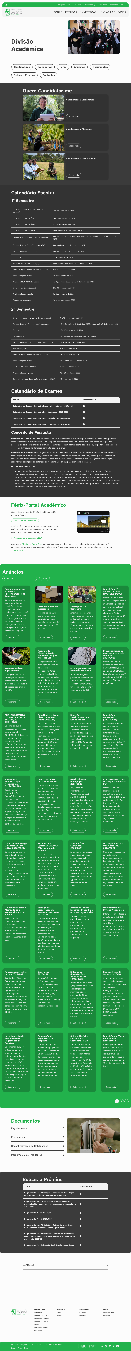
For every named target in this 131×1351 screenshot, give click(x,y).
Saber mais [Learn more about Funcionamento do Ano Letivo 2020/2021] (12, 1023)
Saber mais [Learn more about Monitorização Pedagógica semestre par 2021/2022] (78, 831)
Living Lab (107, 12)
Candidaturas (22, 67)
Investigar (88, 12)
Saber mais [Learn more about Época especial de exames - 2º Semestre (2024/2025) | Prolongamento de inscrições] (12, 638)
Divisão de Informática (32, 544)
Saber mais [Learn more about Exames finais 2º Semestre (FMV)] (111, 1023)
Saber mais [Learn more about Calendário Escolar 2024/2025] (111, 766)
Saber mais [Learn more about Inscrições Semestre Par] (111, 831)
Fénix (64, 67)
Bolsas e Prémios (25, 75)
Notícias (82, 1313)
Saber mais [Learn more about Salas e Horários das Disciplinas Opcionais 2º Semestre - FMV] (78, 1088)
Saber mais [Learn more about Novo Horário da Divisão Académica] (111, 959)
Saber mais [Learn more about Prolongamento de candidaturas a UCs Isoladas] (78, 702)
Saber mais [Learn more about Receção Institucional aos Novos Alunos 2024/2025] (78, 766)
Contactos (113, 4)
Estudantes (78, 4)
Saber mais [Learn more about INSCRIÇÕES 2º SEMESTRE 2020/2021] (78, 895)
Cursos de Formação (42, 1319)
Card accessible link (16, 614)
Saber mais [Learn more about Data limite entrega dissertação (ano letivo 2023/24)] (45, 766)
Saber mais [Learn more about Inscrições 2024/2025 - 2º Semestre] (78, 638)
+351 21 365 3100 (55, 1345)
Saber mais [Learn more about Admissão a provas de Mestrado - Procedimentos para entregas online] (78, 959)
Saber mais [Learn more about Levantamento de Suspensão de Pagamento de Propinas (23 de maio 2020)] (12, 1088)
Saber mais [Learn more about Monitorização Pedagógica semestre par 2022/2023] (12, 831)
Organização (64, 5)
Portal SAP (106, 1316)
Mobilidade (102, 4)
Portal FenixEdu (108, 1313)
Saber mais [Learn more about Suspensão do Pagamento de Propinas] (45, 1088)
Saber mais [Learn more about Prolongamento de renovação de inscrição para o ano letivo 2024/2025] (12, 766)
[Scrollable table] (65, 255)
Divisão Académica (41, 1316)
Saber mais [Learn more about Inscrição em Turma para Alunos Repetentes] (111, 1088)
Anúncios (80, 67)
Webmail (60, 1316)
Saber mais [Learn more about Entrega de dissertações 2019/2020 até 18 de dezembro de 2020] (78, 1023)
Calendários (45, 67)
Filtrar (44, 578)
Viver (122, 12)
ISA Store (38, 1330)
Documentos (101, 67)
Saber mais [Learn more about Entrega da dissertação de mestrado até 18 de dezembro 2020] (45, 959)
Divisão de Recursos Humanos (42, 1323)
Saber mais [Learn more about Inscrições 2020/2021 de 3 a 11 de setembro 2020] (45, 1023)
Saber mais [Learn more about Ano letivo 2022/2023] (45, 831)
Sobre (58, 12)
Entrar (122, 4)
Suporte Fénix (17, 550)
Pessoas (89, 5)
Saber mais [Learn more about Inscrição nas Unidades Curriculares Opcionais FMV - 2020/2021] (111, 895)
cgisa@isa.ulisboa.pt (21, 1348)
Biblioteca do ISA (41, 1327)
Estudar (71, 12)
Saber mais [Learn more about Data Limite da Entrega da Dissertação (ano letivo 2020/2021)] (12, 895)
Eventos (82, 1316)
